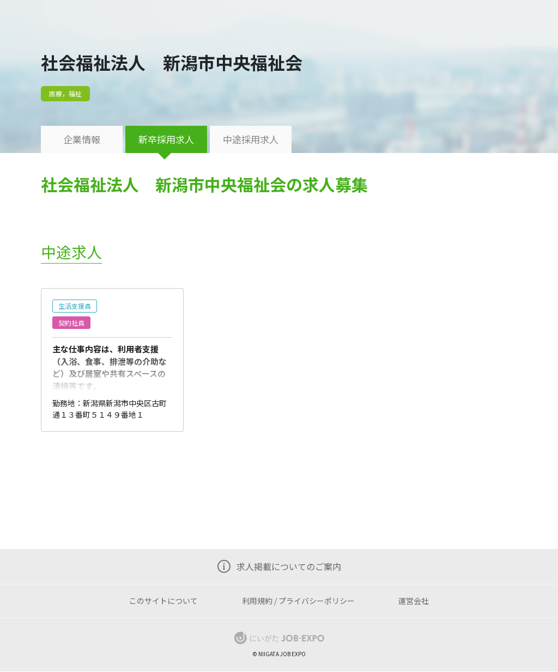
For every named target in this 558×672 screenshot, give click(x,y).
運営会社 (413, 600)
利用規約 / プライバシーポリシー (298, 600)
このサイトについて (163, 600)
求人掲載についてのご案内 (288, 566)
